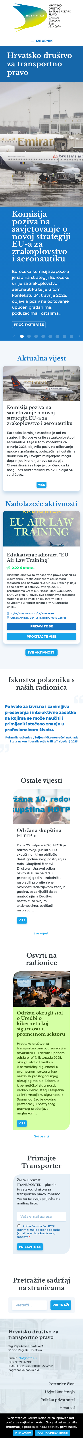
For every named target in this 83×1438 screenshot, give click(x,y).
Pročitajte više (29, 325)
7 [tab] (64, 336)
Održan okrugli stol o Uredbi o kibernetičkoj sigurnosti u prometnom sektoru (41, 1023)
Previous (14, 339)
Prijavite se (30, 1247)
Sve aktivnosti (41, 652)
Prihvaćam (23, 1432)
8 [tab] (71, 336)
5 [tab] (50, 336)
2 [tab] (29, 336)
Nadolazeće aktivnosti (41, 504)
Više (41, 484)
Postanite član (61, 1384)
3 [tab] (36, 336)
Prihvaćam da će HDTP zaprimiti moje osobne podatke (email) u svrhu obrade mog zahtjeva (38, 1232)
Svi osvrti (41, 1136)
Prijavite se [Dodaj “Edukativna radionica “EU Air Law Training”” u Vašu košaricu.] (41, 626)
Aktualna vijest (41, 358)
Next (80, 339)
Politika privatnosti (58, 1400)
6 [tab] (57, 336)
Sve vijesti (41, 933)
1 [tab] (22, 336)
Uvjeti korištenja (60, 1392)
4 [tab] (43, 336)
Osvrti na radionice (41, 959)
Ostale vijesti (41, 780)
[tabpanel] (41, 209)
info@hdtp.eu (27, 1358)
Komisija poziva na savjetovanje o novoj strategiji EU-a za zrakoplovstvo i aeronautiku (40, 415)
